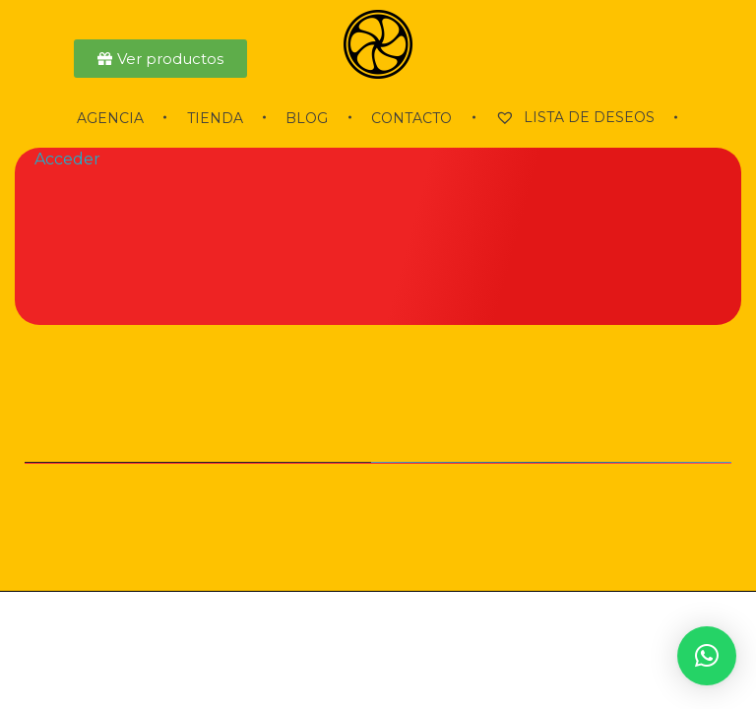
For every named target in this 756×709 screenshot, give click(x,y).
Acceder (67, 159)
